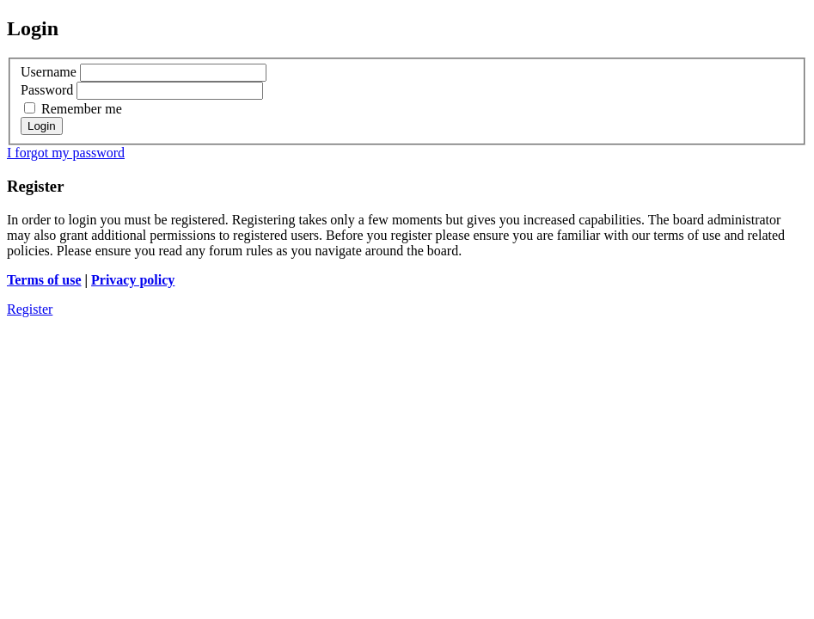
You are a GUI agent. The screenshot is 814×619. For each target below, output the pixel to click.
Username (49, 71)
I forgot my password (66, 152)
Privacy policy (132, 280)
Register (29, 309)
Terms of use (44, 280)
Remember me (73, 108)
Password (47, 90)
